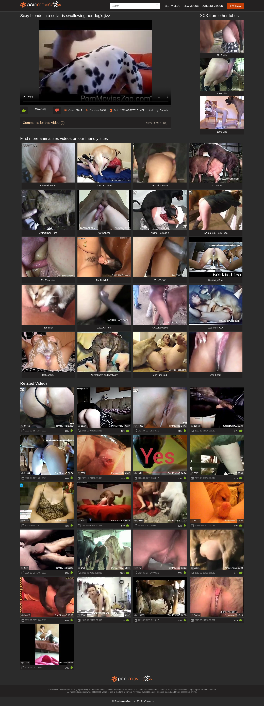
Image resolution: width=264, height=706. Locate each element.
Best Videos (172, 6)
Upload (235, 6)
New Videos (191, 6)
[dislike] (57, 110)
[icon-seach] (157, 6)
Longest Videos (212, 6)
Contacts (149, 701)
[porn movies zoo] (40, 4)
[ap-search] (135, 6)
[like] (24, 110)
